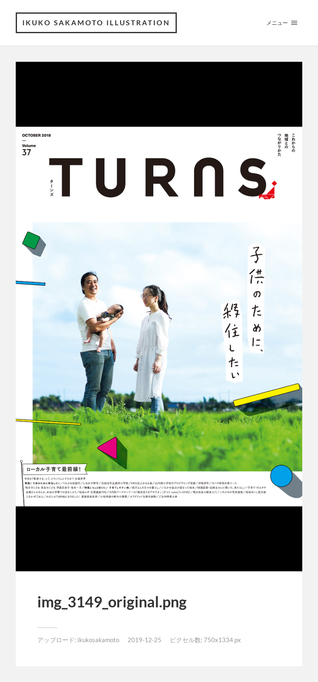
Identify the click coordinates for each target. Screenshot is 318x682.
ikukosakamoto (98, 639)
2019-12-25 (144, 639)
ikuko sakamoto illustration (96, 22)
